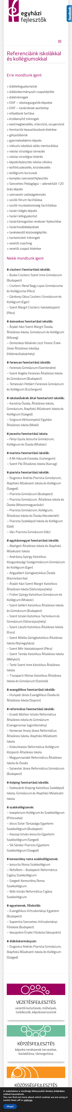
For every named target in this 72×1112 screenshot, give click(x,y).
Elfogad (10, 1106)
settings (28, 1100)
